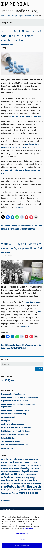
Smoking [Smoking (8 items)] (4, 490)
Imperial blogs (12, 16)
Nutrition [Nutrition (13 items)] (28, 483)
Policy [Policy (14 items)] (4, 487)
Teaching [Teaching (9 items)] (17, 490)
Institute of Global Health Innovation (16, 427)
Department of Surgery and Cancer (15, 410)
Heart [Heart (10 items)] (23, 474)
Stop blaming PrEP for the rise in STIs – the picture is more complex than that (21, 36)
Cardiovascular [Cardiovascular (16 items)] (16, 462)
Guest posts (6, 420)
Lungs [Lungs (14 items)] (32, 477)
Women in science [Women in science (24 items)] (28, 493)
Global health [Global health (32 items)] (9, 474)
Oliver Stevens (7, 44)
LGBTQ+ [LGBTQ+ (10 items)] (26, 477)
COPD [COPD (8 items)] (22, 466)
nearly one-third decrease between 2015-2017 (20, 146)
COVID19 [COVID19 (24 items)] (29, 465)
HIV (39, 311)
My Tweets (5, 500)
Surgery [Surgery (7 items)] (10, 490)
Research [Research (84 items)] (34, 486)
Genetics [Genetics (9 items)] (34, 471)
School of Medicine (8, 438)
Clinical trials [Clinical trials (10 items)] (14, 465)
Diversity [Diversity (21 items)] (24, 468)
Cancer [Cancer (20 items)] (4, 462)
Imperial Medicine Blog (19, 11)
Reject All (22, 539)
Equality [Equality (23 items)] (26, 471)
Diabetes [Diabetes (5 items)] (36, 466)
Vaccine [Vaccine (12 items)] (15, 493)
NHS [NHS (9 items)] (22, 483)
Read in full (21, 227)
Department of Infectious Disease (14, 401)
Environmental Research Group (13, 413)
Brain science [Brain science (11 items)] (32, 459)
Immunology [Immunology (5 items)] (32, 475)
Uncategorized (7, 448)
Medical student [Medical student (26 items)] (28, 481)
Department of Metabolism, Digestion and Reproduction (18, 405)
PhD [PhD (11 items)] (39, 483)
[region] (22, 529)
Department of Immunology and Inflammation (19, 397)
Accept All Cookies (22, 545)
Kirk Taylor (5, 253)
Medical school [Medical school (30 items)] (10, 481)
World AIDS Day (32, 302)
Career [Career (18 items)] (27, 462)
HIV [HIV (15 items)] (27, 474)
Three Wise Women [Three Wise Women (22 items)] (31, 490)
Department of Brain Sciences (13, 394)
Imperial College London (15, 3)
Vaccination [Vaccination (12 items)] (6, 493)
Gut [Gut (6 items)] (19, 475)
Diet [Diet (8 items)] (41, 466)
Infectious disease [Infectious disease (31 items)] (12, 478)
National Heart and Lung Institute (14, 434)
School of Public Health (10, 441)
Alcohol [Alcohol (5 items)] (20, 460)
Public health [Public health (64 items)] (16, 486)
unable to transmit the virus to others (24, 116)
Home (3, 16)
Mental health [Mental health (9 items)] (6, 483)
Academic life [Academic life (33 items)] (9, 459)
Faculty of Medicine (9, 417)
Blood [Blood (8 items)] (25, 459)
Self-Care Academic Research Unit (14, 445)
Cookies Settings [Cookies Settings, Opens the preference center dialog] (22, 533)
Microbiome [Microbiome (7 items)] (16, 484)
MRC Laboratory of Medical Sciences (15, 431)
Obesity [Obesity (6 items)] (35, 484)
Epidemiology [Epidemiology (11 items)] (15, 471)
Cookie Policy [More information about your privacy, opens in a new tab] (28, 528)
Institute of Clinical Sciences (12, 424)
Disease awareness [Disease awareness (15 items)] (10, 468)
